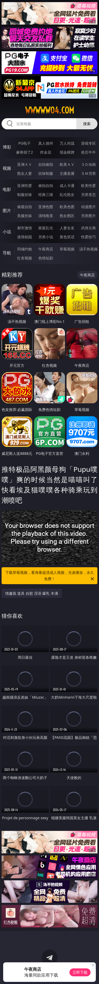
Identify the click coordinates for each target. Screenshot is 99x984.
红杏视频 (24, 257)
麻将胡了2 (24, 152)
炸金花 (45, 152)
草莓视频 (67, 248)
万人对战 (67, 143)
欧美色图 (67, 206)
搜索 (87, 123)
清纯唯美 (45, 215)
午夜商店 (45, 248)
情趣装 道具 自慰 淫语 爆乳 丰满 (31, 593)
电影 (7, 189)
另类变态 (88, 194)
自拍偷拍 (45, 164)
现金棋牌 (67, 152)
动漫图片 (88, 206)
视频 (7, 168)
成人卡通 (67, 185)
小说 (7, 232)
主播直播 (67, 173)
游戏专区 (88, 143)
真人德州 (45, 143)
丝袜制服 (45, 173)
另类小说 (45, 236)
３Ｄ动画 (88, 164)
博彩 (7, 147)
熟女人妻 (24, 173)
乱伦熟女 (67, 194)
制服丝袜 (24, 194)
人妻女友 (67, 227)
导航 (7, 253)
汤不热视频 (88, 248)
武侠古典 (88, 227)
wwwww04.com (49, 110)
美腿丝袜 (24, 215)
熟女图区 (67, 215)
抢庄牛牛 (88, 152)
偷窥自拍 (24, 206)
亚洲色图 (45, 206)
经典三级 (45, 194)
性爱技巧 (88, 236)
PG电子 (24, 143)
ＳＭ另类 (88, 173)
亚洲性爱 (24, 185)
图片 (7, 210)
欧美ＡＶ (67, 164)
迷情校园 (24, 236)
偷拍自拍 (45, 185)
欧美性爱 (88, 185)
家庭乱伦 (45, 227)
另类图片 (88, 215)
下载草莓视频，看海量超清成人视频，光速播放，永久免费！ (50, 576)
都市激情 (24, 227)
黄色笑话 (67, 236)
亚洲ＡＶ (24, 164)
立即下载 (80, 972)
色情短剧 (45, 257)
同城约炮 (24, 248)
